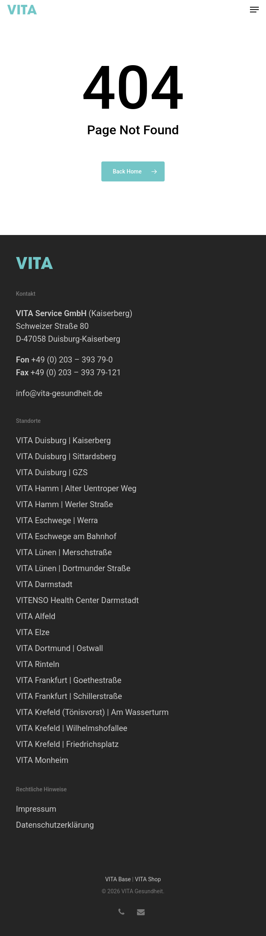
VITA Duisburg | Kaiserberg (63, 440)
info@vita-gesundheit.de (59, 393)
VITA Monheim (42, 760)
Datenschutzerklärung (55, 825)
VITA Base (118, 879)
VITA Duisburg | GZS (52, 472)
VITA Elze (33, 632)
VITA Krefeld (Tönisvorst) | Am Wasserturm (92, 712)
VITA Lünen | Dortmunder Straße (73, 568)
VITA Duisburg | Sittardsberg (66, 456)
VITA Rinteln (37, 664)
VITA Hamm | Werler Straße (64, 504)
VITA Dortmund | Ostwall (59, 648)
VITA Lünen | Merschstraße (64, 552)
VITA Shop (148, 879)
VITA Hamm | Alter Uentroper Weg (76, 488)
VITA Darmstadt (44, 584)
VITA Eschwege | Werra (57, 520)
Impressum (36, 809)
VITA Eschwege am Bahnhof (66, 536)
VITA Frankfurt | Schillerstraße (69, 696)
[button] (254, 10)
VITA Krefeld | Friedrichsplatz (67, 744)
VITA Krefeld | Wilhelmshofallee (71, 728)
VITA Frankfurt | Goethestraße (68, 680)
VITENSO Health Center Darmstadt (77, 600)
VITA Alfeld (35, 616)
